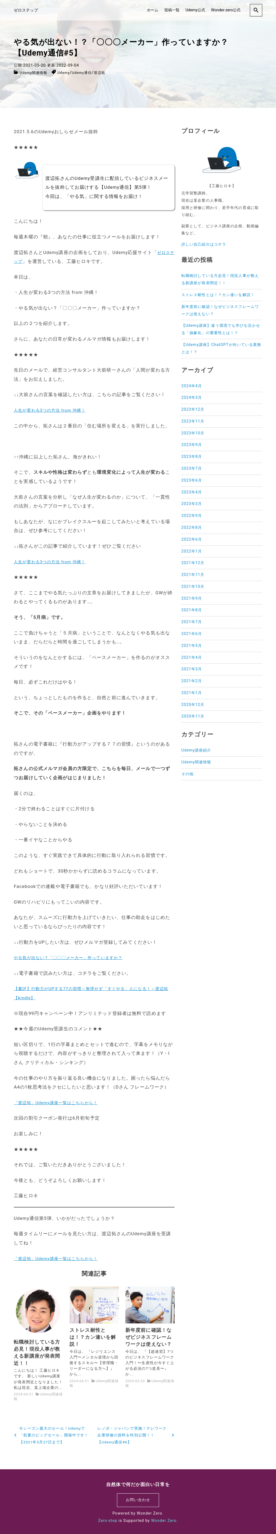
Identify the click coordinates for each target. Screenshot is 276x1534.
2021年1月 (191, 693)
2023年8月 (191, 456)
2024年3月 (191, 397)
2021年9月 (191, 598)
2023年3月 (191, 504)
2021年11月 (193, 574)
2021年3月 (191, 669)
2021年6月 (191, 634)
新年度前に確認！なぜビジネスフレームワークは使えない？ (220, 310)
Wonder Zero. (164, 1520)
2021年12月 (193, 563)
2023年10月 (193, 433)
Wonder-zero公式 (225, 9)
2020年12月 (193, 704)
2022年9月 (191, 515)
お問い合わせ (138, 1500)
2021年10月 (193, 586)
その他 (187, 774)
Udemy (70, 72)
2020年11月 (193, 716)
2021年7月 (191, 622)
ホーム (152, 9)
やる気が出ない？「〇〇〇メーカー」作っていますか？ (75, 957)
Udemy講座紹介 (196, 750)
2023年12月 (193, 409)
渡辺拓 (113, 72)
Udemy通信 (92, 72)
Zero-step (107, 1520)
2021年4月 (191, 657)
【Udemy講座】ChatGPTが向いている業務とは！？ (221, 348)
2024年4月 (191, 386)
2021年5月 (191, 645)
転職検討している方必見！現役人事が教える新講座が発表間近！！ (220, 279)
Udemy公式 (195, 9)
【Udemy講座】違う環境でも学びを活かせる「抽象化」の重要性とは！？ (220, 329)
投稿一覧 (172, 9)
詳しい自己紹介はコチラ (203, 244)
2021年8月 (191, 610)
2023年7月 (191, 468)
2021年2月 (191, 681)
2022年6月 (191, 539)
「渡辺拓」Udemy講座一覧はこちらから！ (60, 1102)
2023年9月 (191, 444)
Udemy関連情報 (36, 72)
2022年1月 (191, 551)
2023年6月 (191, 480)
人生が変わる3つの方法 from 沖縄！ (54, 410)
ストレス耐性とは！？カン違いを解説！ (218, 295)
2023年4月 (191, 492)
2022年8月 (191, 527)
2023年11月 (193, 421)
